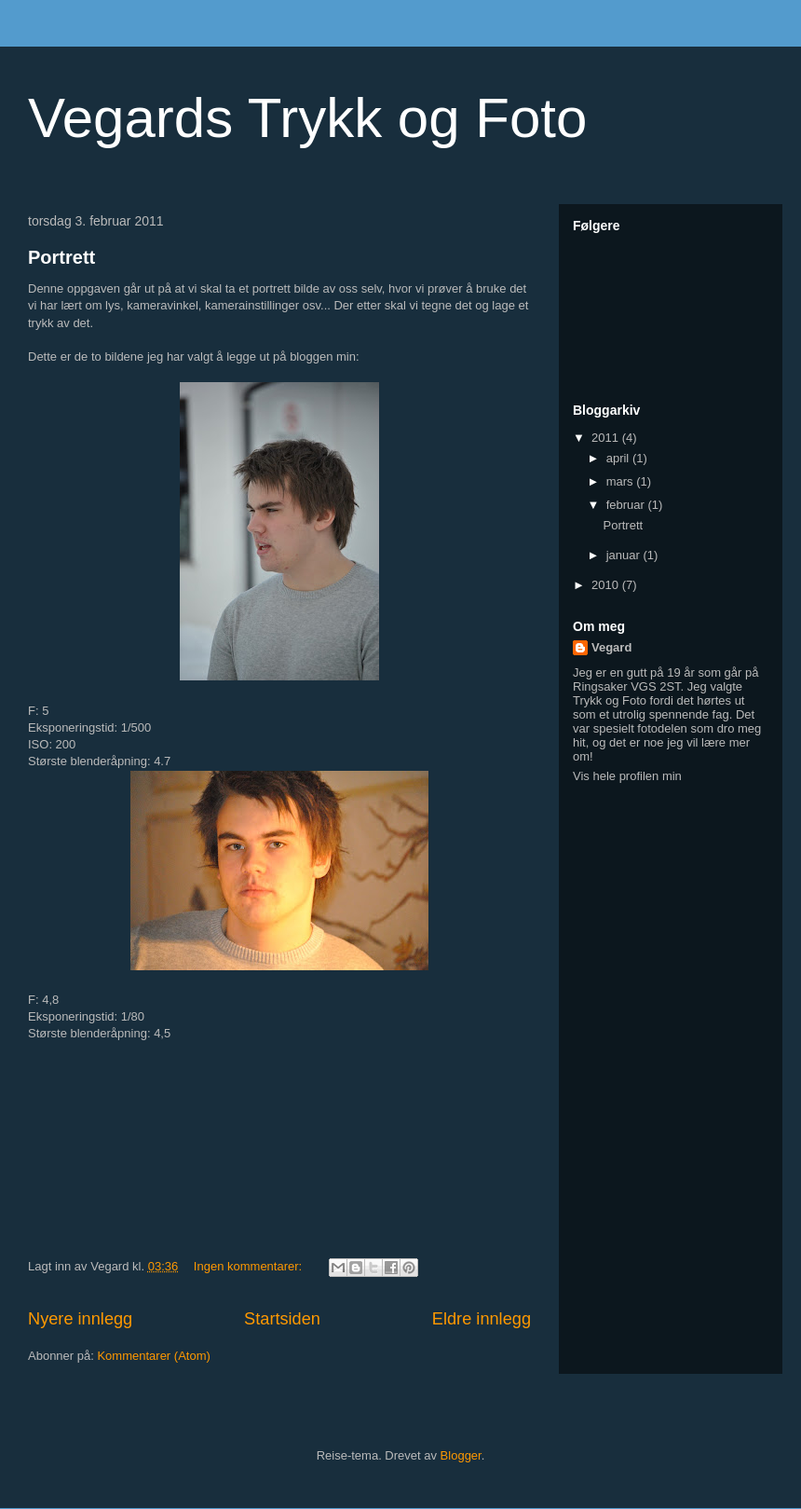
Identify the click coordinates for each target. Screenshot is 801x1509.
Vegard (611, 647)
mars (621, 481)
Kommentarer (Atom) (153, 1356)
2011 (606, 438)
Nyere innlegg (80, 1319)
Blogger (461, 1455)
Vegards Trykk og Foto (307, 118)
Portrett (61, 257)
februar (627, 505)
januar (625, 555)
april (619, 458)
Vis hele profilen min (627, 776)
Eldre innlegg (481, 1319)
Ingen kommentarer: (249, 1266)
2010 (606, 585)
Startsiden (282, 1319)
